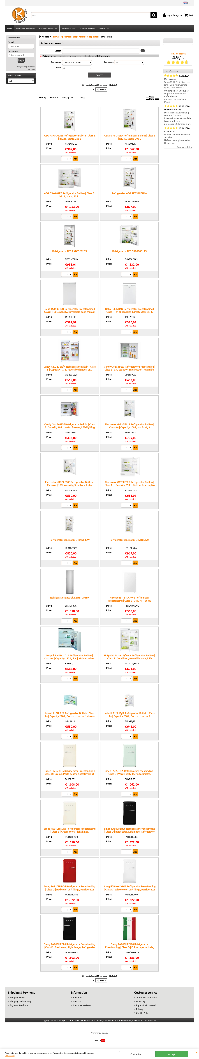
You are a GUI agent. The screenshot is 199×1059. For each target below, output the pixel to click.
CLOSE (196, 1052)
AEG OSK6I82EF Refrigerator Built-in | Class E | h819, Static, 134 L (69, 194)
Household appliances (25, 28)
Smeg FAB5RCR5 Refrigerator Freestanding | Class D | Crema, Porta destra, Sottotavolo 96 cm (70, 773)
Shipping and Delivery (20, 1001)
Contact (77, 1001)
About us (77, 997)
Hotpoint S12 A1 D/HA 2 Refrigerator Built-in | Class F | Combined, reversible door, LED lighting (129, 658)
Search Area (56, 62)
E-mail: (11, 42)
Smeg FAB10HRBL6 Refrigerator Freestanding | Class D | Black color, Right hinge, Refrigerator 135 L (69, 946)
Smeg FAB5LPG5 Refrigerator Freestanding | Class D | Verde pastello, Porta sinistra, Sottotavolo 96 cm (129, 773)
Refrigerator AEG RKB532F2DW (129, 193)
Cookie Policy (10, 1055)
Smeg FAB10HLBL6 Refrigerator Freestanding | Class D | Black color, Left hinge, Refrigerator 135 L (129, 831)
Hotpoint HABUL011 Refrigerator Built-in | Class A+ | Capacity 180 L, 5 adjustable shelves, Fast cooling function (69, 658)
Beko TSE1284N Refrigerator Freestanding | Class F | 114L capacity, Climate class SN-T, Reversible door (129, 311)
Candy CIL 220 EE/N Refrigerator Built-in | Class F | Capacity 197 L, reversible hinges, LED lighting (70, 369)
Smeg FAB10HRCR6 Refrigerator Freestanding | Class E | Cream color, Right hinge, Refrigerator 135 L (69, 831)
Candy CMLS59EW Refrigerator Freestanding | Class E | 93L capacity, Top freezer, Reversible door (129, 369)
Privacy (139, 1008)
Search (58, 50)
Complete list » (184, 147)
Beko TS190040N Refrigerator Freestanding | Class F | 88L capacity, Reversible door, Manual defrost (69, 311)
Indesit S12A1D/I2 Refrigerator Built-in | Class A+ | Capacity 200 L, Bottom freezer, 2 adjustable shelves (129, 716)
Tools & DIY (104, 28)
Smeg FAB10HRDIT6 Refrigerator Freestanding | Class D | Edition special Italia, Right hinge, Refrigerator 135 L (129, 946)
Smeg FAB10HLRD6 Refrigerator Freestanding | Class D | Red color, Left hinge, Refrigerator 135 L (69, 889)
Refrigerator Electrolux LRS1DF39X (69, 597)
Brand (58, 67)
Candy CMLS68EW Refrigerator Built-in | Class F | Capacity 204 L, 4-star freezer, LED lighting (69, 426)
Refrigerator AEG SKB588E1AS (129, 250)
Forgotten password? (26, 66)
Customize (135, 1054)
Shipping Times (17, 997)
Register (31, 69)
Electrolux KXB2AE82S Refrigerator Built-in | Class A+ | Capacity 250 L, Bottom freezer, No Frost (129, 484)
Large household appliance (83, 56)
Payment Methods (19, 1005)
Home (9, 28)
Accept (171, 1054)
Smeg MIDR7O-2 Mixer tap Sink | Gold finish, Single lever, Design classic (177, 85)
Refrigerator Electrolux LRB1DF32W (70, 539)
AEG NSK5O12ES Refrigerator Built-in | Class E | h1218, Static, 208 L (69, 137)
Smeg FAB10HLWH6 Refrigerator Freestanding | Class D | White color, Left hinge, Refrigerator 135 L (129, 889)
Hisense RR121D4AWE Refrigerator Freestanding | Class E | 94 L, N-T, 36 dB (129, 599)
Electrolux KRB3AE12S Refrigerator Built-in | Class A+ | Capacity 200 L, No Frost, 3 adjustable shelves (129, 427)
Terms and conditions (146, 997)
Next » (103, 89)
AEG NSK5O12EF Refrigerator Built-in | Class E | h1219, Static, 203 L (129, 137)
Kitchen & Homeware (48, 28)
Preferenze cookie (99, 1032)
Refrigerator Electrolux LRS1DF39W (129, 539)
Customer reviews (82, 1005)
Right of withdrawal (146, 1005)
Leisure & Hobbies (87, 28)
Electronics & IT (68, 28)
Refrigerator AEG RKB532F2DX (69, 250)
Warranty (140, 1001)
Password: (13, 51)
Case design (108, 62)
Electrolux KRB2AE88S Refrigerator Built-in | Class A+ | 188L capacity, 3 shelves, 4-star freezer (69, 484)
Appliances (64, 56)
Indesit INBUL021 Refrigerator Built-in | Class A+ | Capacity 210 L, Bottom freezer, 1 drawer (69, 714)
